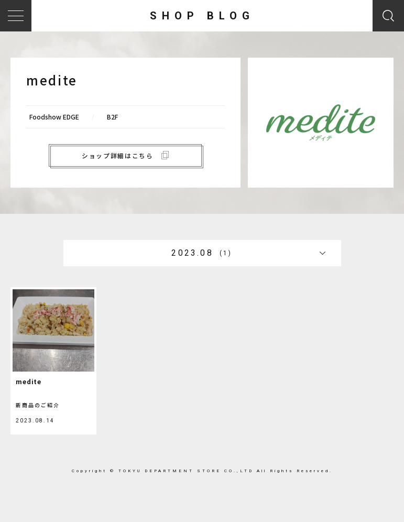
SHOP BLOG (202, 15)
